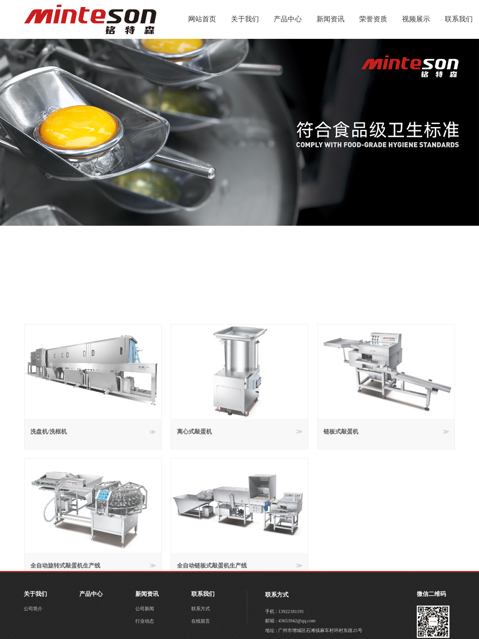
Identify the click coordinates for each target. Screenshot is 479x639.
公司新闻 (144, 608)
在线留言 (200, 621)
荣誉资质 (373, 19)
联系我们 (459, 19)
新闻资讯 (330, 19)
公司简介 (33, 608)
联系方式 (200, 608)
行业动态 (144, 621)
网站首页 (202, 19)
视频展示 (416, 19)
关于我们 (245, 19)
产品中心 (288, 19)
